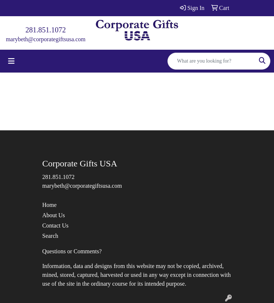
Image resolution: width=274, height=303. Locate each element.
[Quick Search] (211, 61)
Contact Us (55, 225)
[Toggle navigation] (11, 61)
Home (49, 205)
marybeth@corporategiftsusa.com (46, 39)
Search (50, 236)
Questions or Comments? (72, 251)
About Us (53, 215)
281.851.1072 (45, 30)
